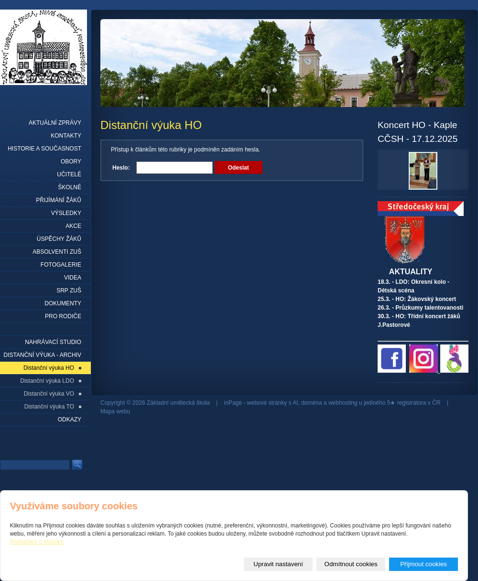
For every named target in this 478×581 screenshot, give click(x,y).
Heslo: (121, 167)
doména (311, 402)
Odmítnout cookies (351, 564)
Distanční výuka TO (49, 406)
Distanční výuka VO (49, 393)
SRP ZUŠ (68, 290)
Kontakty (66, 135)
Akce (73, 226)
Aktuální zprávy (55, 122)
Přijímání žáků (58, 200)
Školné (69, 187)
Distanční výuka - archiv (42, 355)
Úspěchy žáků (59, 239)
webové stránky (267, 402)
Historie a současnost (44, 148)
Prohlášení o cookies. (37, 541)
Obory (71, 161)
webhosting (343, 402)
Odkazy (69, 419)
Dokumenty (62, 303)
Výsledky (66, 213)
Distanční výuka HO (48, 368)
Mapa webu (115, 411)
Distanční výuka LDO (47, 380)
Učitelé (69, 174)
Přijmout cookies (423, 564)
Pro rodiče (63, 316)
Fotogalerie (61, 264)
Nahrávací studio (53, 342)
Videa (72, 277)
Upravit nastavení (278, 564)
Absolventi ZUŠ (57, 251)
